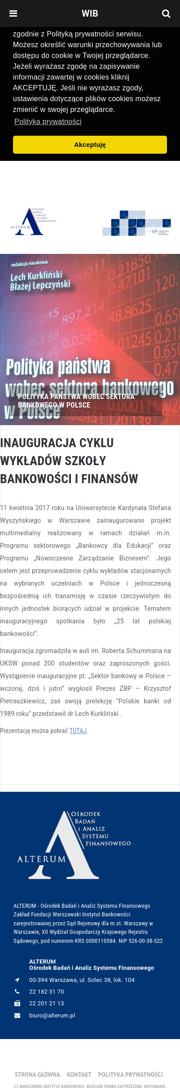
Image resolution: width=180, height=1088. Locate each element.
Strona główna (37, 1072)
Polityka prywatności (130, 1072)
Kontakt (79, 1072)
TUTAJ (78, 729)
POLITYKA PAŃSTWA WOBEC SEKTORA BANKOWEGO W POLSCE (76, 399)
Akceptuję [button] (90, 144)
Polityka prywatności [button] (48, 121)
